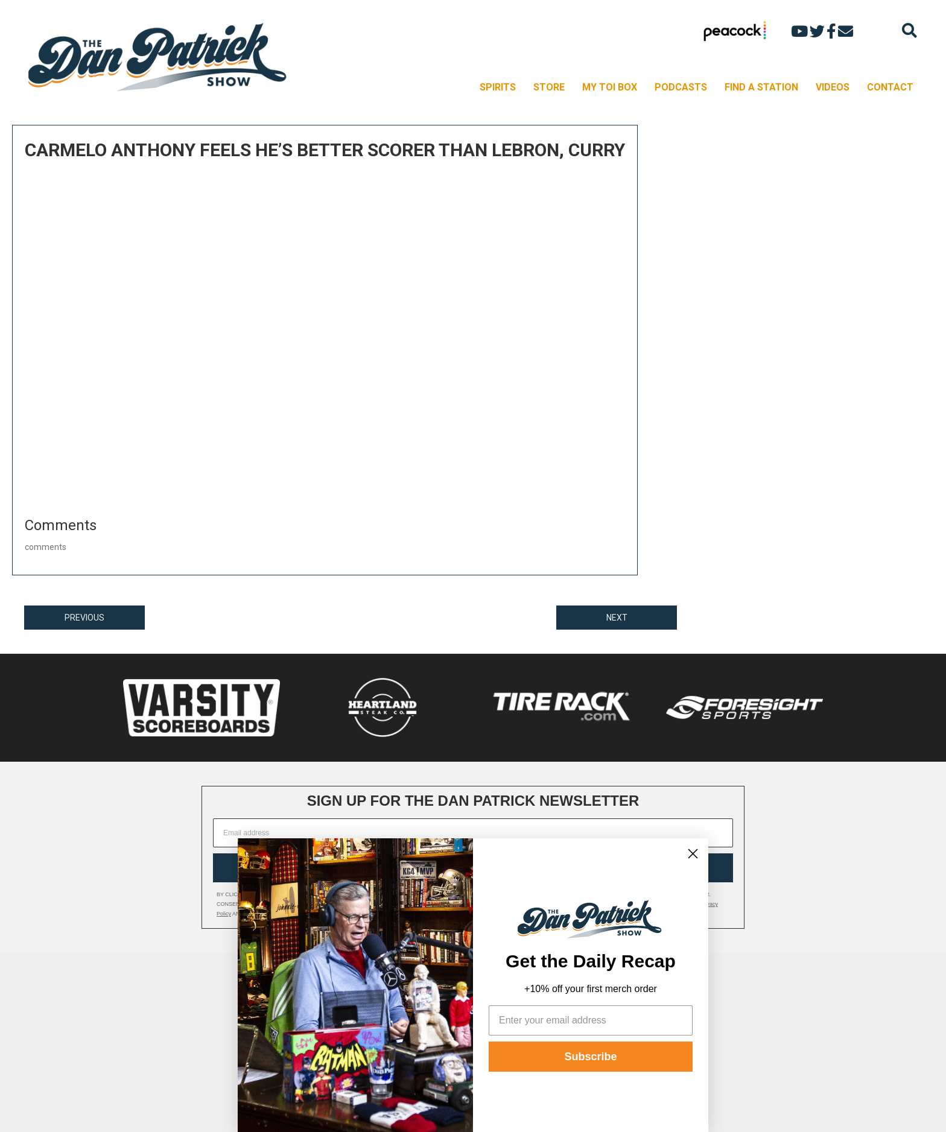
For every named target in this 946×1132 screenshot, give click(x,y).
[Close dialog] (692, 853)
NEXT (616, 617)
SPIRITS (498, 87)
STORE (549, 87)
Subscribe (590, 1057)
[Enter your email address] (591, 1020)
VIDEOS (832, 87)
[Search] (909, 30)
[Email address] (473, 832)
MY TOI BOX (609, 87)
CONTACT (890, 87)
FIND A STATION (761, 87)
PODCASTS (681, 87)
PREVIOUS (84, 617)
